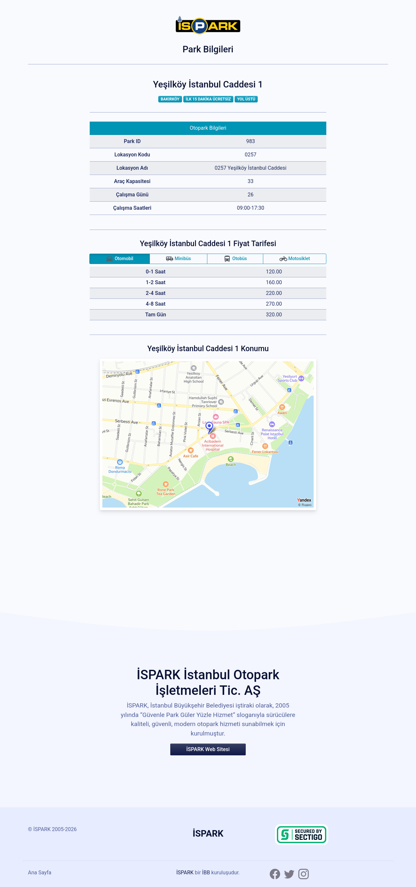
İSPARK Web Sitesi (207, 749)
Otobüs (235, 259)
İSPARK (184, 872)
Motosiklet (295, 259)
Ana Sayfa (39, 872)
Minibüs (178, 259)
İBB (206, 872)
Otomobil (119, 259)
